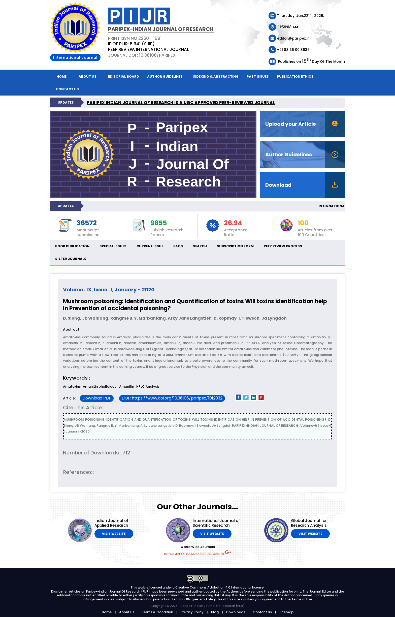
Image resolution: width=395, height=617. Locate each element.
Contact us (67, 89)
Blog (215, 612)
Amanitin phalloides (100, 386)
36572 (87, 223)
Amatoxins (72, 386)
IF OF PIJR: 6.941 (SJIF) (131, 44)
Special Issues (113, 246)
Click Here (337, 102)
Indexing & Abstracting (216, 76)
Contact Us (262, 612)
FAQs (178, 246)
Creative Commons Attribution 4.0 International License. (220, 587)
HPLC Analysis (147, 386)
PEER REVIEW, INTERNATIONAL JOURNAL (148, 49)
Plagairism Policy (201, 599)
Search (200, 246)
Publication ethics (295, 76)
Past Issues (258, 76)
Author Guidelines (165, 76)
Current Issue (150, 246)
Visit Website (114, 534)
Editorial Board (123, 76)
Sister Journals (70, 258)
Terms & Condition (157, 612)
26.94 (233, 223)
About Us (87, 76)
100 (303, 223)
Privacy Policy (192, 612)
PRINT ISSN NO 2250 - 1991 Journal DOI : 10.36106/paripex (148, 47)
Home (61, 76)
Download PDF (96, 398)
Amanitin (126, 386)
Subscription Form (235, 246)
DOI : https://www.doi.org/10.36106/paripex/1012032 (172, 398)
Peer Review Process (283, 246)
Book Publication (72, 246)
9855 (158, 223)
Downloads (235, 612)
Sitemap (286, 612)
